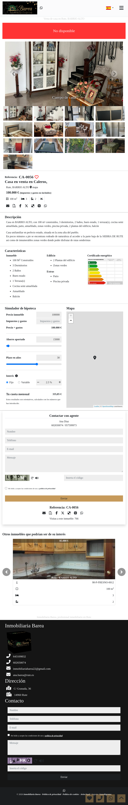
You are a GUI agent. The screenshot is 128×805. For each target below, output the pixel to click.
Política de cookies (71, 794)
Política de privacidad (52, 794)
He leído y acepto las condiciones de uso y (31, 488)
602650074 (57, 425)
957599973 (71, 425)
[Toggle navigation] (121, 8)
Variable (25, 382)
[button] (6, 572)
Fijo (11, 382)
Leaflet (96, 406)
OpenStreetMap (107, 406)
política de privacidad (47, 488)
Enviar (64, 498)
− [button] (71, 320)
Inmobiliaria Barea (32, 794)
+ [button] (71, 315)
